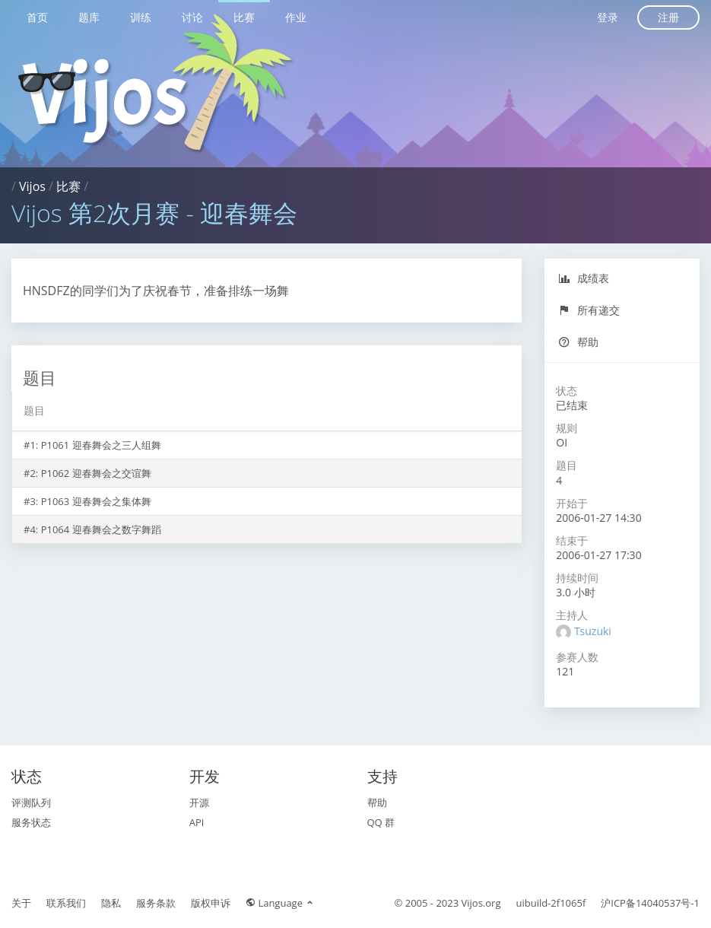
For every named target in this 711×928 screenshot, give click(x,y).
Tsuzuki (592, 631)
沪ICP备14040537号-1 (650, 903)
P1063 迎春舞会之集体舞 (96, 501)
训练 (140, 17)
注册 (668, 17)
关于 (21, 903)
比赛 (244, 17)
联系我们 (66, 903)
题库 (89, 17)
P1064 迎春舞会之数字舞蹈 (101, 529)
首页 (37, 17)
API (197, 822)
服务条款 (156, 903)
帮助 (578, 342)
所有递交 (589, 310)
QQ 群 (381, 822)
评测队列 (31, 802)
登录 (607, 17)
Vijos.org (481, 903)
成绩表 (583, 278)
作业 (295, 17)
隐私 (111, 903)
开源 (199, 802)
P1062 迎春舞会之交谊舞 (96, 473)
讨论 (192, 17)
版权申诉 (210, 903)
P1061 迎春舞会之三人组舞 (101, 445)
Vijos (32, 186)
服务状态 (31, 822)
